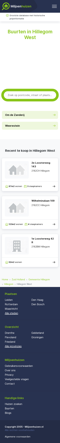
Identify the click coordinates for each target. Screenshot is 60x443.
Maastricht (11, 308)
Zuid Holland (18, 279)
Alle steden (11, 313)
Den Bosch (37, 304)
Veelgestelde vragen (17, 379)
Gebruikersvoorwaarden (19, 365)
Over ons (10, 370)
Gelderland (37, 332)
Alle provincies (13, 346)
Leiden (9, 299)
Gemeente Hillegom (39, 279)
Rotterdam (11, 304)
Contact (10, 383)
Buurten (9, 408)
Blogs (8, 412)
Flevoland (10, 337)
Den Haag (37, 299)
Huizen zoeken (13, 404)
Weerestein (12, 125)
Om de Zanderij (14, 115)
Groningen (37, 337)
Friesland (10, 341)
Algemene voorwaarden (17, 436)
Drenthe (9, 332)
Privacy (9, 374)
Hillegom (8, 284)
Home (5, 279)
